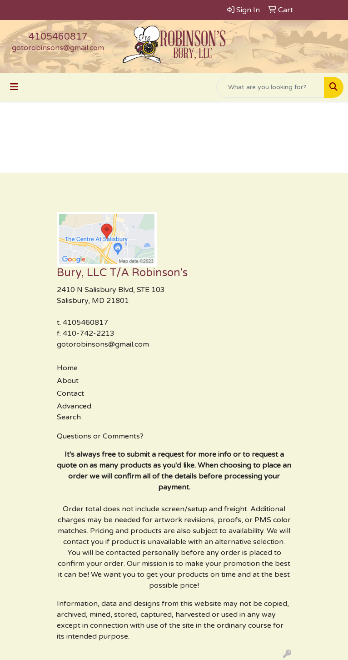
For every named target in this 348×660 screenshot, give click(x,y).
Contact (70, 393)
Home (67, 368)
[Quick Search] (270, 87)
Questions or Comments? (100, 436)
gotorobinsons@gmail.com (58, 47)
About (68, 380)
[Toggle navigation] (14, 87)
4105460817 (58, 36)
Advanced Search (74, 412)
